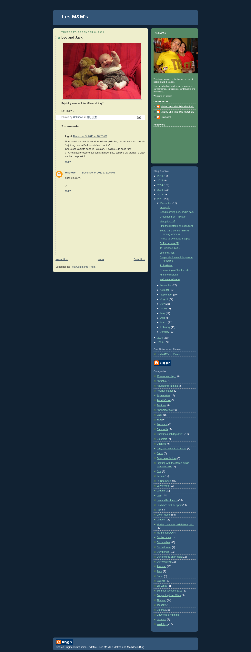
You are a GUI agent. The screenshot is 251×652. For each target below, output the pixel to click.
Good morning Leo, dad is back (177, 212)
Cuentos (161, 443)
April (163, 318)
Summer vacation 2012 (169, 590)
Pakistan (161, 566)
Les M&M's (75, 17)
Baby (159, 415)
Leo (159, 495)
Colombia (162, 439)
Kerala (160, 476)
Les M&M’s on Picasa (168, 354)
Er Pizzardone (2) (169, 243)
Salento (161, 581)
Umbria (161, 610)
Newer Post (61, 259)
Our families (163, 542)
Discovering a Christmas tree (176, 270)
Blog (159, 419)
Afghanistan (163, 395)
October (165, 290)
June (163, 308)
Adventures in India (167, 386)
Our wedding (164, 561)
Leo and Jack (167, 252)
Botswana (162, 424)
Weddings (162, 624)
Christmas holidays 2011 (170, 434)
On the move (164, 537)
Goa (159, 471)
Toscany (161, 605)
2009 (160, 342)
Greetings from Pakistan (173, 216)
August (164, 299)
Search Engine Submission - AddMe (76, 647)
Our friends (163, 552)
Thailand (161, 600)
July (163, 304)
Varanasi (161, 619)
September (166, 294)
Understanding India (168, 614)
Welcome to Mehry (170, 279)
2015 (160, 180)
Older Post (139, 259)
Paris (159, 571)
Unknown (70, 172)
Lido (159, 510)
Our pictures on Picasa (169, 556)
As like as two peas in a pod (175, 238)
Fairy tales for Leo (166, 458)
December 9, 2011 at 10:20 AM (90, 136)
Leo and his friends (167, 500)
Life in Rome (164, 514)
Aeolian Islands (165, 390)
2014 (160, 185)
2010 (160, 337)
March (164, 322)
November (166, 285)
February (165, 327)
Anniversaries (164, 410)
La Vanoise (163, 485)
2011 (160, 199)
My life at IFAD (165, 532)
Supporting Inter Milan (169, 595)
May (163, 313)
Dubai (160, 453)
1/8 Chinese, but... (170, 248)
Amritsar (161, 405)
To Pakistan (166, 265)
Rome (160, 576)
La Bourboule (164, 481)
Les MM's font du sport (169, 505)
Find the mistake (169, 274)
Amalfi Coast (164, 400)
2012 (160, 194)
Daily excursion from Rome (171, 448)
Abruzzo (161, 381)
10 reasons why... (166, 376)
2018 (160, 176)
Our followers (164, 547)
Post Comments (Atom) (83, 266)
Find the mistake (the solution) (176, 226)
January (165, 332)
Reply (68, 161)
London (161, 519)
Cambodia (162, 429)
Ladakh (161, 490)
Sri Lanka (162, 585)
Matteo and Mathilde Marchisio (177, 106)
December (166, 203)
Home (101, 259)
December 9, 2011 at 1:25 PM (98, 172)
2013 (160, 190)
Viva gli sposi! (167, 221)
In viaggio (165, 207)
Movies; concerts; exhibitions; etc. (175, 524)
